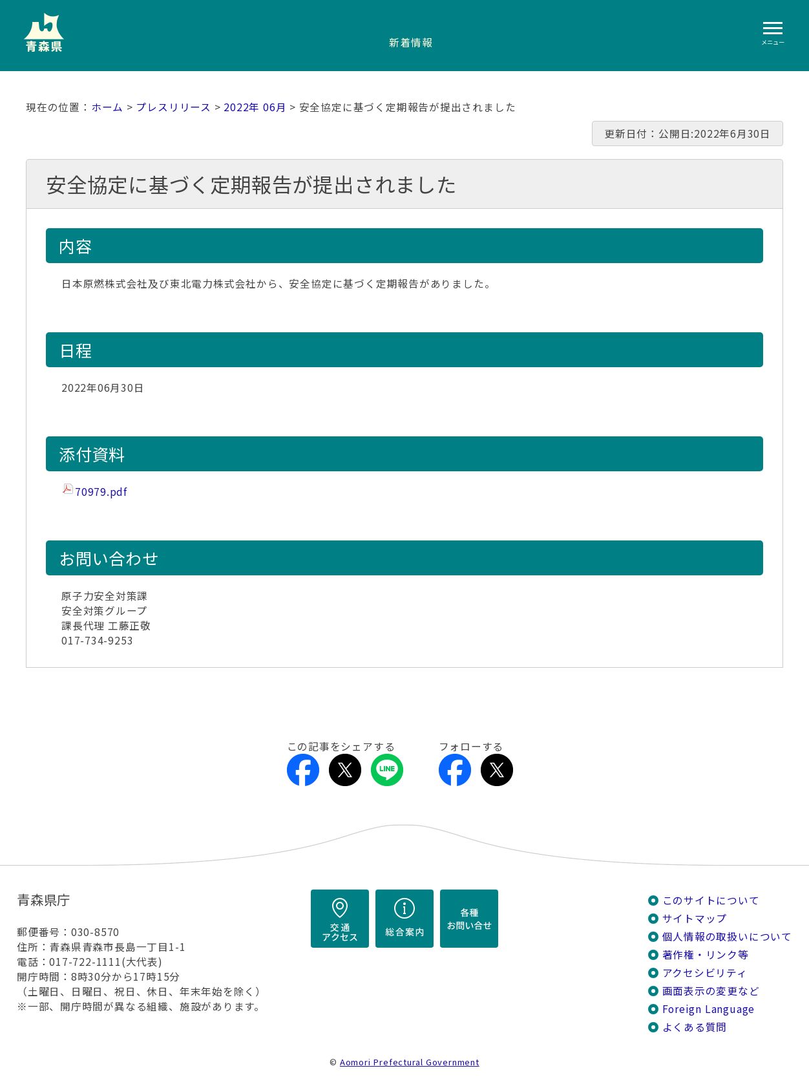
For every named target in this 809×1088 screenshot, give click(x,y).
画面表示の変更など (711, 990)
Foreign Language (708, 1008)
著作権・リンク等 (705, 954)
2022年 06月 (255, 107)
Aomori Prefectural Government (409, 1062)
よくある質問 (695, 1026)
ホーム (107, 107)
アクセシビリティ (705, 972)
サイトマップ (695, 918)
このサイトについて (711, 900)
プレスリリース (173, 107)
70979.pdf (101, 491)
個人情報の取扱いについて (727, 936)
